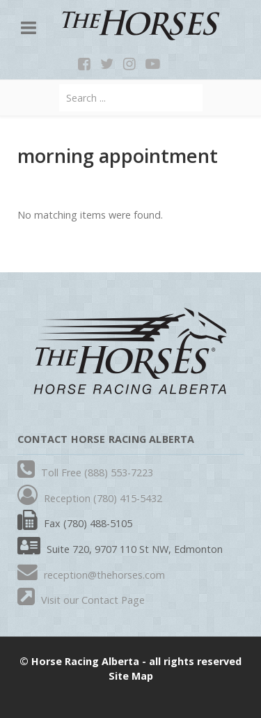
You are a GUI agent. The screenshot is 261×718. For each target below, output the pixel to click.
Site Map (131, 675)
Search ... (59, 84)
